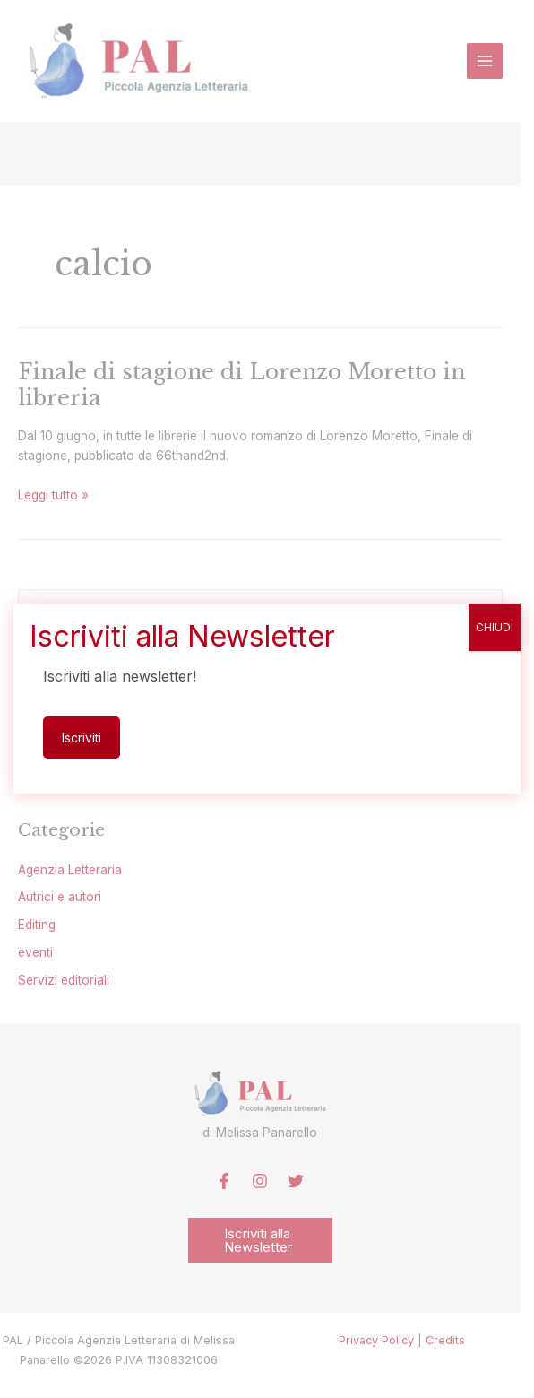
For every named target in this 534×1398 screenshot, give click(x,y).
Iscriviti (81, 737)
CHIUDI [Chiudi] (494, 627)
